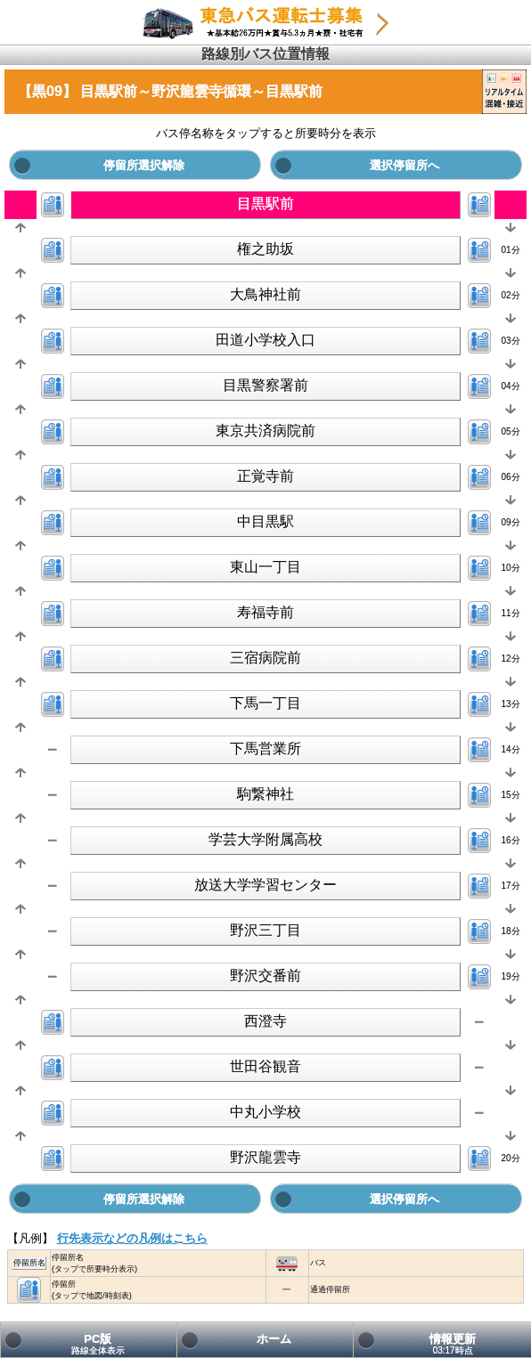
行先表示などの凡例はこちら (132, 1238)
